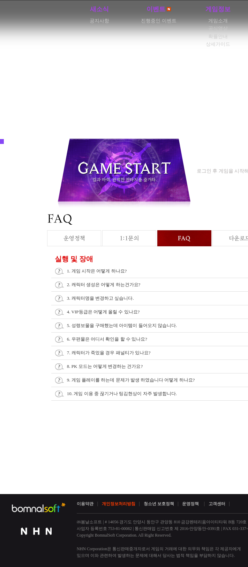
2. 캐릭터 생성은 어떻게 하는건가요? (104, 284)
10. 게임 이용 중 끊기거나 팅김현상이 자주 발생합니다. (122, 393)
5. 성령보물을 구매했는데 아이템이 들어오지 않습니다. (122, 325)
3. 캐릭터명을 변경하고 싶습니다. (100, 298)
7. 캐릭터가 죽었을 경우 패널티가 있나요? (109, 352)
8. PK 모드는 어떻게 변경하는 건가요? (105, 366)
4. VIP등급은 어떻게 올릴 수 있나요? (103, 311)
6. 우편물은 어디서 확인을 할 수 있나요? (107, 339)
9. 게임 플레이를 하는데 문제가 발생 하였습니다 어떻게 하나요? (131, 380)
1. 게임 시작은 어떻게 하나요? (97, 271)
